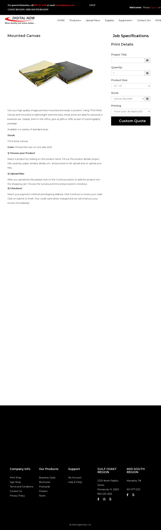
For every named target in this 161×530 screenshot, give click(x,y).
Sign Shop (15, 482)
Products (75, 20)
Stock (114, 93)
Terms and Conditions (21, 486)
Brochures (44, 482)
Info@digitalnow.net (64, 5)
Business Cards (47, 477)
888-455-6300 (40, 5)
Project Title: (119, 54)
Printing (116, 105)
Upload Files (93, 20)
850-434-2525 (104, 493)
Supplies (109, 20)
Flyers (42, 495)
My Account (74, 477)
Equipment (125, 20)
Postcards (44, 486)
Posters (43, 491)
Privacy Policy (17, 495)
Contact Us (144, 20)
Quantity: (116, 67)
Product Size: (119, 80)
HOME (61, 20)
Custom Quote (132, 121)
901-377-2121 (133, 489)
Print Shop (15, 477)
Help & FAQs (75, 482)
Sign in (154, 7)
